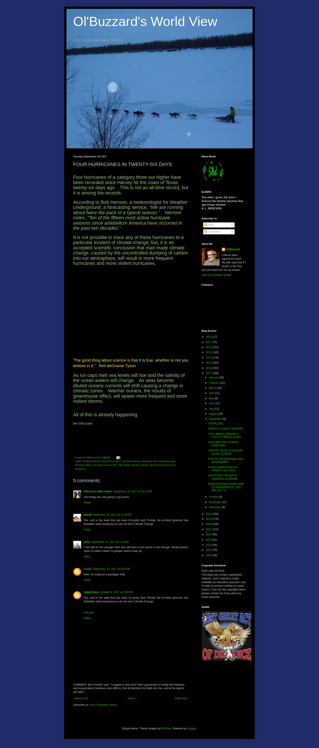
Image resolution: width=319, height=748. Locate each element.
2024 (209, 544)
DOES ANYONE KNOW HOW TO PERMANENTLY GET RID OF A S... (226, 487)
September (216, 418)
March (213, 387)
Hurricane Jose (167, 461)
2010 (209, 336)
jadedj (87, 514)
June (212, 403)
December (215, 507)
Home (131, 698)
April (212, 393)
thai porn (89, 612)
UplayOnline (91, 592)
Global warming (91, 461)
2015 (209, 362)
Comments (212, 231)
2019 (209, 519)
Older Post (181, 698)
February (214, 382)
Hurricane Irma (150, 461)
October (214, 496)
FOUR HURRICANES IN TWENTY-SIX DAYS (222, 469)
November (215, 502)
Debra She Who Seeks (98, 491)
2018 (209, 513)
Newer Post (81, 698)
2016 (209, 368)
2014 (209, 357)
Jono (87, 542)
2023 (209, 539)
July (211, 408)
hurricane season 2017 (105, 465)
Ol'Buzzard (233, 249)
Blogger (191, 728)
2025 (209, 549)
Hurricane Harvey (131, 461)
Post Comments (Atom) (103, 704)
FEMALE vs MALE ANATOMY (226, 428)
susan (87, 569)
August (213, 413)
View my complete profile (216, 275)
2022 (209, 534)
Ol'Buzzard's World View (145, 21)
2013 (209, 352)
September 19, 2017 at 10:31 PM (132, 491)
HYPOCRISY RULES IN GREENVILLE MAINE (222, 477)
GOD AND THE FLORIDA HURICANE (223, 444)
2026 (209, 555)
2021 (209, 529)
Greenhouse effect (111, 461)
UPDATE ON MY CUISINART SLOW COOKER (225, 452)
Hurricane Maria (83, 465)
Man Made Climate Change (133, 465)
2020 (209, 524)
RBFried (166, 728)
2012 (209, 347)
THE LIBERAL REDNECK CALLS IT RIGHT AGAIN (224, 435)
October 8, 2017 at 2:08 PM (117, 592)
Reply (87, 502)
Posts (209, 224)
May (212, 398)
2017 (209, 373)
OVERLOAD (215, 423)
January (214, 377)
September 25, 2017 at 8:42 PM (111, 569)
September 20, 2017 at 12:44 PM (112, 514)
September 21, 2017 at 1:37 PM (110, 542)
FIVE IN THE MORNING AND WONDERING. (225, 460)
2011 (209, 342)
